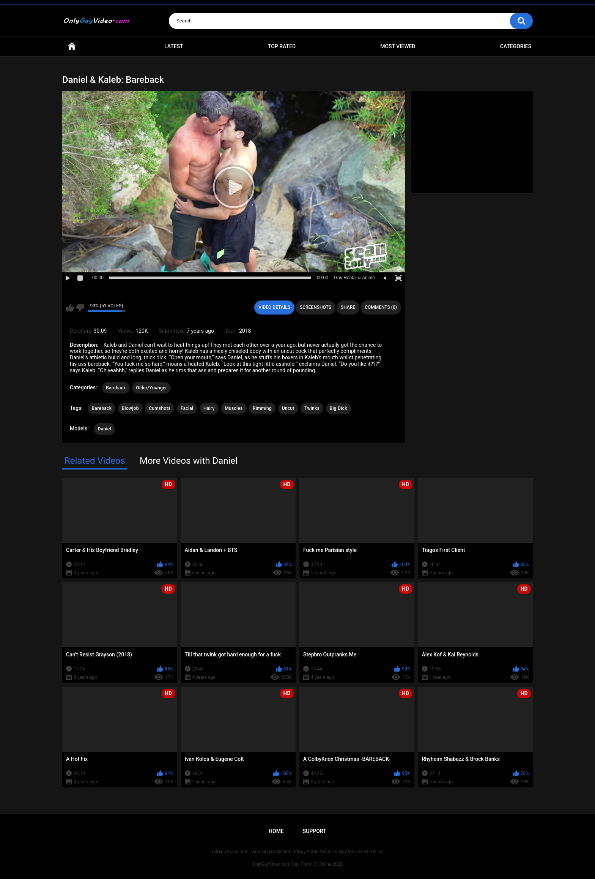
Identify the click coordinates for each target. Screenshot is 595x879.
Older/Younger (151, 387)
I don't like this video (80, 307)
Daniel (104, 429)
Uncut (288, 408)
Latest (173, 46)
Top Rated (282, 46)
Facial (187, 408)
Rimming (262, 408)
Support (314, 831)
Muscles (233, 408)
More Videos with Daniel (189, 460)
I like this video (70, 307)
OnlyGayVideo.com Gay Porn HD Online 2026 (297, 864)
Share (348, 307)
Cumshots (159, 408)
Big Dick (338, 408)
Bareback (116, 387)
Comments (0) (381, 307)
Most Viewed (397, 46)
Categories (515, 46)
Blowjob (130, 408)
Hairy (209, 408)
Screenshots (315, 307)
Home (71, 46)
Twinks (312, 408)
